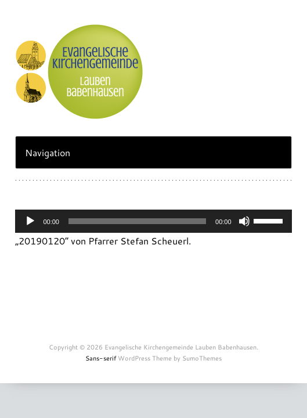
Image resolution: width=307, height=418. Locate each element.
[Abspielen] (30, 221)
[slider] (137, 221)
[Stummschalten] (244, 221)
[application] (153, 221)
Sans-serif (100, 358)
